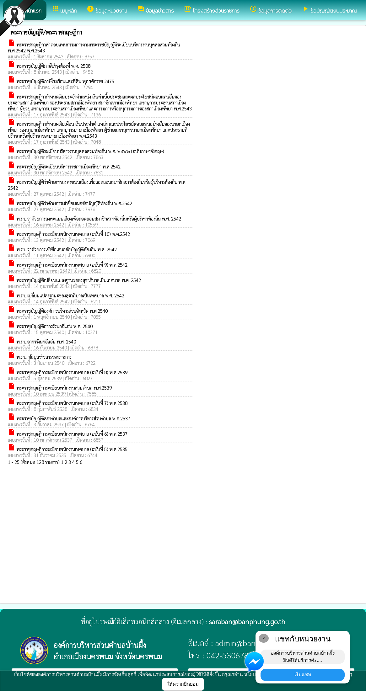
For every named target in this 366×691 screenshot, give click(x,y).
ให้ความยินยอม (183, 684)
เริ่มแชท (302, 674)
